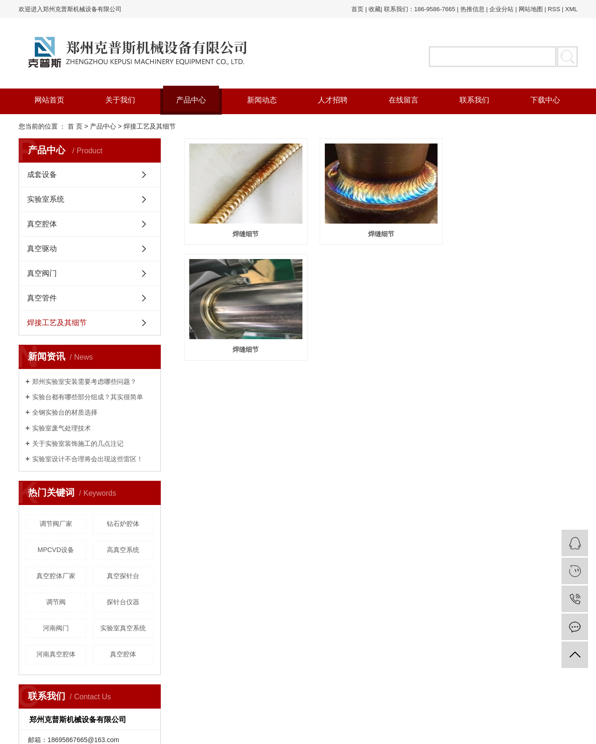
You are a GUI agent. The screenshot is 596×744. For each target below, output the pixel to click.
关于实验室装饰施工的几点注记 (77, 443)
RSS (554, 9)
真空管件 (42, 298)
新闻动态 (262, 100)
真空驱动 (42, 249)
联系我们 (474, 100)
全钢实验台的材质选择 (64, 412)
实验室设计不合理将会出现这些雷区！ (87, 459)
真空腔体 (42, 224)
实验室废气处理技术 (61, 428)
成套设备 (42, 174)
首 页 (75, 126)
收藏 (375, 9)
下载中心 (545, 100)
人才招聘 (333, 100)
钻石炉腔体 (123, 523)
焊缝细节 (247, 235)
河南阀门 (56, 628)
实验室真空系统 (123, 628)
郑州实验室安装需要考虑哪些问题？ (84, 381)
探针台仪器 (123, 602)
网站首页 (49, 100)
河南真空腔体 (55, 654)
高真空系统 (123, 549)
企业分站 (501, 9)
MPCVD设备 (55, 549)
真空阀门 (42, 273)
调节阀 (56, 602)
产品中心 (191, 100)
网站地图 (531, 9)
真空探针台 (123, 576)
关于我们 (120, 100)
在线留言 (403, 100)
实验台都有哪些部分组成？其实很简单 (87, 397)
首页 (357, 9)
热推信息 (472, 9)
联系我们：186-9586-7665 (419, 9)
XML (571, 9)
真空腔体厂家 (55, 576)
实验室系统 (45, 199)
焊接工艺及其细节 (149, 126)
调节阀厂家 (56, 523)
